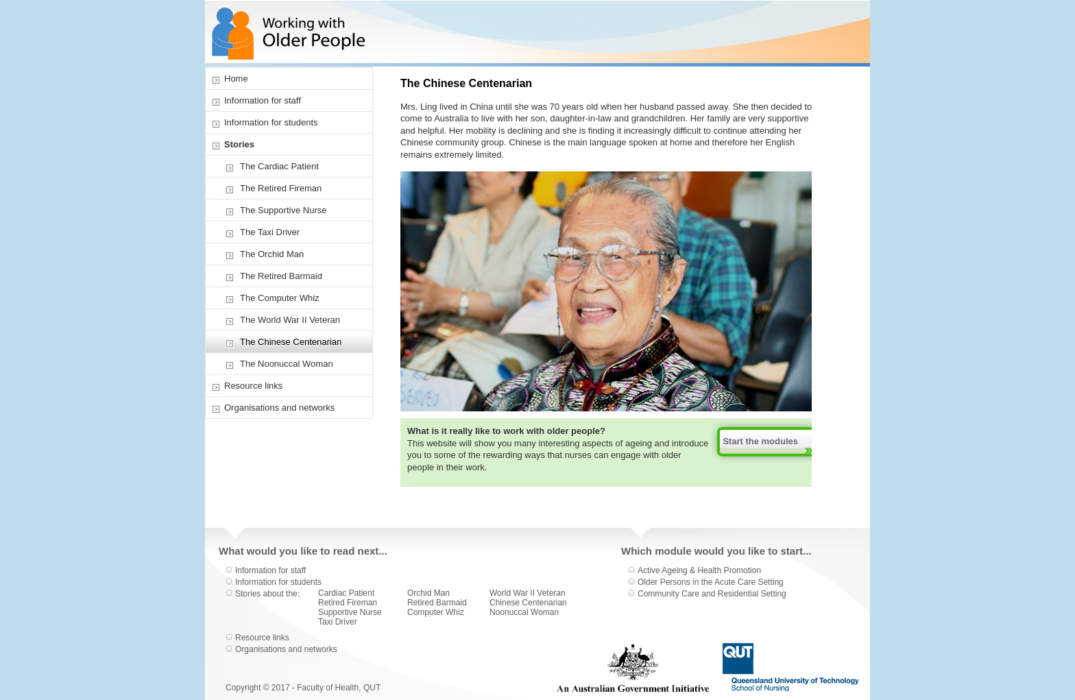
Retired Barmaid (437, 602)
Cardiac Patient (346, 593)
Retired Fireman (347, 602)
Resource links (253, 386)
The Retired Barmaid (281, 276)
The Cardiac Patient (279, 166)
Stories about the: (267, 594)
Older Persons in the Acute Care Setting (711, 582)
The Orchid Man (272, 254)
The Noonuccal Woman (286, 364)
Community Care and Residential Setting (712, 594)
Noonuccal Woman (524, 612)
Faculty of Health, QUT (339, 687)
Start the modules (760, 441)
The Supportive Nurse (283, 210)
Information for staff (262, 100)
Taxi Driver (337, 622)
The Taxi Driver (270, 232)
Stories (239, 144)
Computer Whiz (435, 612)
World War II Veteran (528, 593)
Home (236, 78)
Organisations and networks (279, 407)
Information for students (271, 122)
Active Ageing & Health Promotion (699, 570)
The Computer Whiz (279, 298)
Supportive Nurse (350, 612)
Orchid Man (428, 593)
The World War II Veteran (290, 320)
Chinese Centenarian (528, 602)
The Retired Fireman (281, 188)
